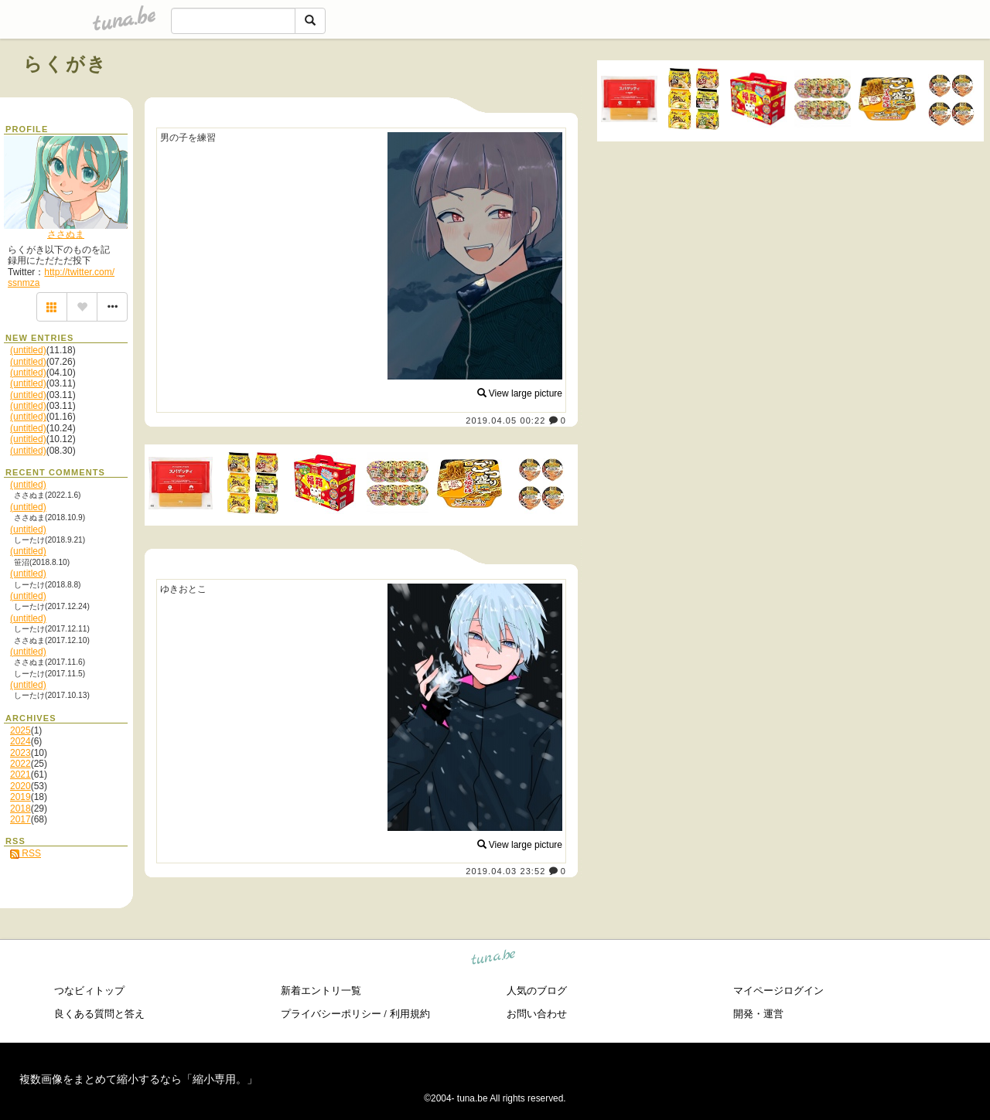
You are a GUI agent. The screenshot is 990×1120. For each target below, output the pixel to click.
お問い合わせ (537, 1014)
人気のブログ (537, 990)
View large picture (520, 393)
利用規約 (410, 1014)
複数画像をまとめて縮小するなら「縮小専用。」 (138, 1079)
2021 (20, 774)
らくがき (65, 63)
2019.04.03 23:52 (505, 871)
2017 (20, 819)
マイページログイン (778, 990)
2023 (20, 752)
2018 (20, 808)
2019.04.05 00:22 (505, 420)
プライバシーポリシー (331, 1014)
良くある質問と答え (99, 1014)
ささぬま (65, 234)
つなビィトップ (89, 990)
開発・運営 (758, 1014)
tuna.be (493, 959)
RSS (25, 853)
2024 (20, 741)
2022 (20, 763)
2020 (20, 786)
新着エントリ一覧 (321, 990)
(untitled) (28, 350)
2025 (20, 730)
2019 (20, 796)
